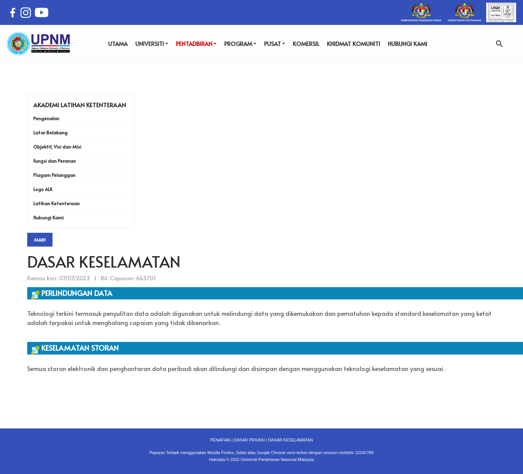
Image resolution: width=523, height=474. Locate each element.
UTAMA (118, 43)
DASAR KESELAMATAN (290, 440)
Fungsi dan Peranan (54, 161)
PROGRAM (240, 43)
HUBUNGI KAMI (407, 43)
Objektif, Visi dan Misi (57, 147)
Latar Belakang (50, 132)
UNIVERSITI (151, 43)
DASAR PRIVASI (249, 440)
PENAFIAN (220, 440)
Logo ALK (42, 189)
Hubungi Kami (48, 217)
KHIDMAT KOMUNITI (353, 43)
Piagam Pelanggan (54, 175)
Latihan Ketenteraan (56, 203)
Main (40, 240)
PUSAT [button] (274, 43)
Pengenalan (46, 118)
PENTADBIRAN (196, 43)
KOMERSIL (306, 43)
